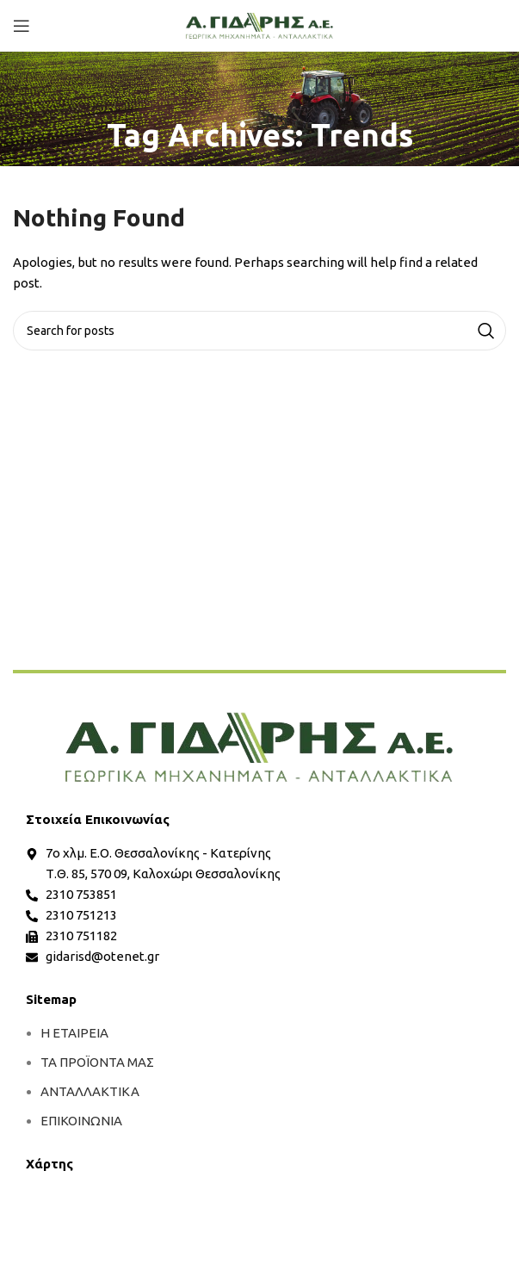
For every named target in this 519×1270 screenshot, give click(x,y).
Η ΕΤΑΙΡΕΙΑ (74, 1032)
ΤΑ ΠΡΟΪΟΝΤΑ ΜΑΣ (97, 1062)
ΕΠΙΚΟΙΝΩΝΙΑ (81, 1120)
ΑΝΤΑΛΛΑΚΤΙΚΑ (89, 1091)
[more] (259, 747)
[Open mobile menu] (21, 26)
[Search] (259, 330)
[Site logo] (259, 24)
